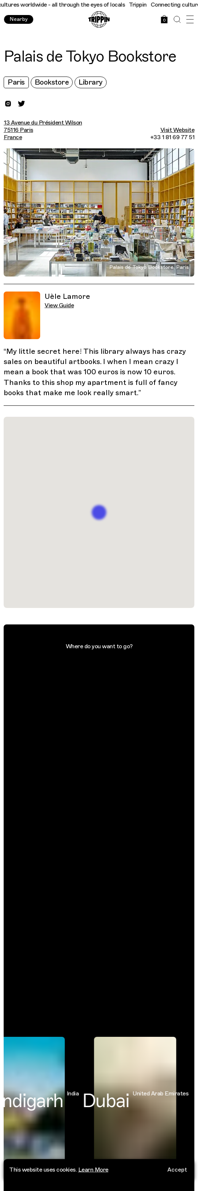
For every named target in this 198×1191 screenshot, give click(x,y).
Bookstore (52, 82)
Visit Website (177, 130)
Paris (16, 82)
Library (91, 82)
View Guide (59, 305)
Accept (177, 1168)
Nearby (18, 19)
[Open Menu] (189, 19)
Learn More (93, 1168)
